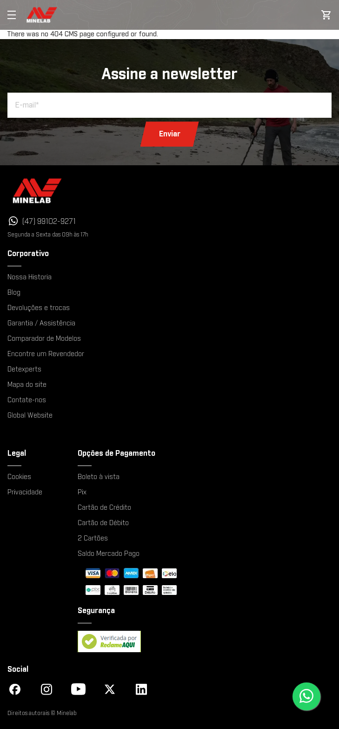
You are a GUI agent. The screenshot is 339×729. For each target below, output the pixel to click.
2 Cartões (93, 538)
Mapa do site (27, 385)
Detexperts (24, 369)
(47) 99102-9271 (49, 221)
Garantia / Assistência (41, 323)
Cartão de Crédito (104, 508)
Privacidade (24, 492)
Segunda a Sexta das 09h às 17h (47, 234)
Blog (13, 293)
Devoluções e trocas (38, 308)
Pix (82, 492)
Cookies (19, 477)
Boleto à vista (99, 477)
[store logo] (42, 15)
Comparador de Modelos (44, 339)
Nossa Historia (29, 277)
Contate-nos (26, 400)
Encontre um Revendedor (45, 354)
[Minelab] (107, 190)
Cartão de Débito (103, 523)
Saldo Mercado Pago (109, 554)
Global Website (30, 415)
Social (17, 669)
